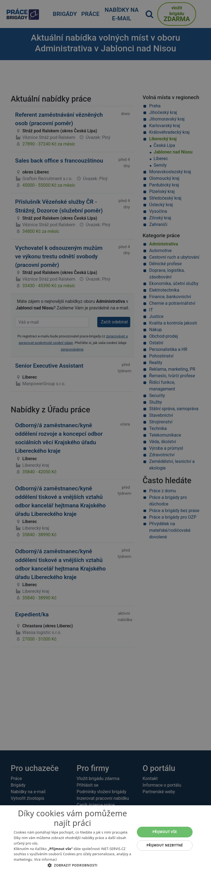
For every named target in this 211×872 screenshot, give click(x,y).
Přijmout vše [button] (164, 831)
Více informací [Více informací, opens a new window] (45, 859)
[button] (72, 865)
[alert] (105, 436)
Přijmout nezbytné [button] (164, 845)
